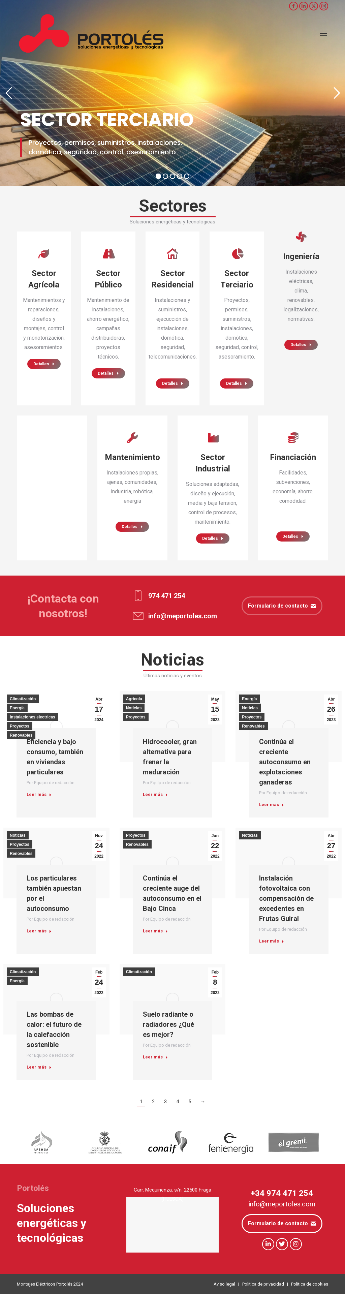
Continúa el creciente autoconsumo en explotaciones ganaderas (285, 762)
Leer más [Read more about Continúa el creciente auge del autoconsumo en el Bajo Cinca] (155, 930)
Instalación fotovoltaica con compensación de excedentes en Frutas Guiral (286, 898)
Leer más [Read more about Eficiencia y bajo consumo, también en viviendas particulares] (39, 794)
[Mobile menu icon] (323, 33)
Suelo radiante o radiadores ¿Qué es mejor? (168, 1024)
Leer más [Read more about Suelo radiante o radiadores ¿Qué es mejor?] (155, 1056)
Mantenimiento (132, 457)
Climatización (23, 699)
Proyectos (19, 726)
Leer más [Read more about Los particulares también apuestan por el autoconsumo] (39, 930)
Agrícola (134, 699)
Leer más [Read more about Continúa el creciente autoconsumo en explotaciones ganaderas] (271, 804)
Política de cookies (309, 1284)
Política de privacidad (263, 1284)
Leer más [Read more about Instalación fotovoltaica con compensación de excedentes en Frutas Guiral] (271, 941)
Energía (17, 708)
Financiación (293, 457)
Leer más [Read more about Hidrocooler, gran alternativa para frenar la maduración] (155, 794)
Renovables (21, 735)
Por (50, 782)
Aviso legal (224, 1284)
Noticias (134, 708)
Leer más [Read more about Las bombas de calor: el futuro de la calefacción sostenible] (39, 1067)
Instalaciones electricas (32, 717)
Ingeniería (301, 256)
